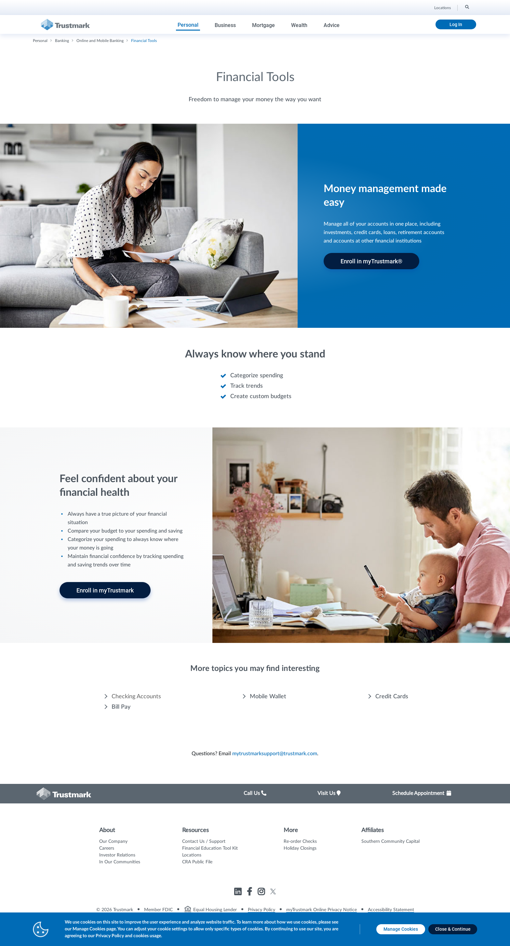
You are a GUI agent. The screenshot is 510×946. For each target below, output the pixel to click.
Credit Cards (391, 697)
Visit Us (329, 793)
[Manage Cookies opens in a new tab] (400, 929)
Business (225, 25)
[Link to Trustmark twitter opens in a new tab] (273, 891)
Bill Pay (121, 707)
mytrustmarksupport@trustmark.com (274, 753)
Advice (332, 25)
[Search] (466, 7)
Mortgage (263, 25)
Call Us (255, 793)
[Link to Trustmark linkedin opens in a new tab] (238, 893)
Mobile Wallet (268, 697)
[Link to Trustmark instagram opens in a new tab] (262, 893)
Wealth (299, 25)
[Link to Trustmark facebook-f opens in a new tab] (250, 893)
